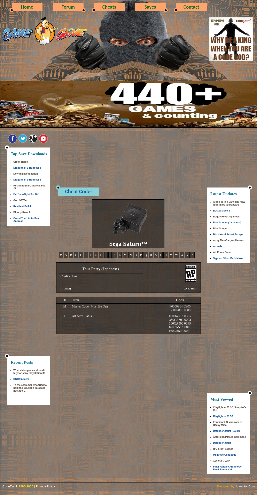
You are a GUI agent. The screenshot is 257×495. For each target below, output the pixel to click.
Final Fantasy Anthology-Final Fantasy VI (227, 468)
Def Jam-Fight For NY (26, 194)
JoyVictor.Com (245, 486)
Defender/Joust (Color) (226, 431)
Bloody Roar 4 (21, 212)
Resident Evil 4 (22, 206)
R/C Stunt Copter (223, 448)
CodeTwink (10, 486)
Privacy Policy (45, 486)
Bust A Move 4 (221, 210)
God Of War (20, 200)
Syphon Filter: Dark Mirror (228, 258)
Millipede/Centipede (224, 454)
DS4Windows (21, 379)
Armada (217, 246)
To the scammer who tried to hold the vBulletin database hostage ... (30, 388)
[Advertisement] (28, 291)
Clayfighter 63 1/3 (223, 416)
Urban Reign (20, 161)
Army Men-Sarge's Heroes (228, 240)
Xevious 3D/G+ (221, 460)
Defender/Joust (222, 442)
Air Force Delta (222, 252)
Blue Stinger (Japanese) (227, 222)
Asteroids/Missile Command (229, 437)
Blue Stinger (220, 228)
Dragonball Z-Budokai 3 (27, 167)
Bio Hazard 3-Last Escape (228, 234)
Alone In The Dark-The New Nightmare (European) (229, 203)
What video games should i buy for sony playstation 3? (29, 372)
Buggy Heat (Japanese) (226, 216)
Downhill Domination (25, 173)
